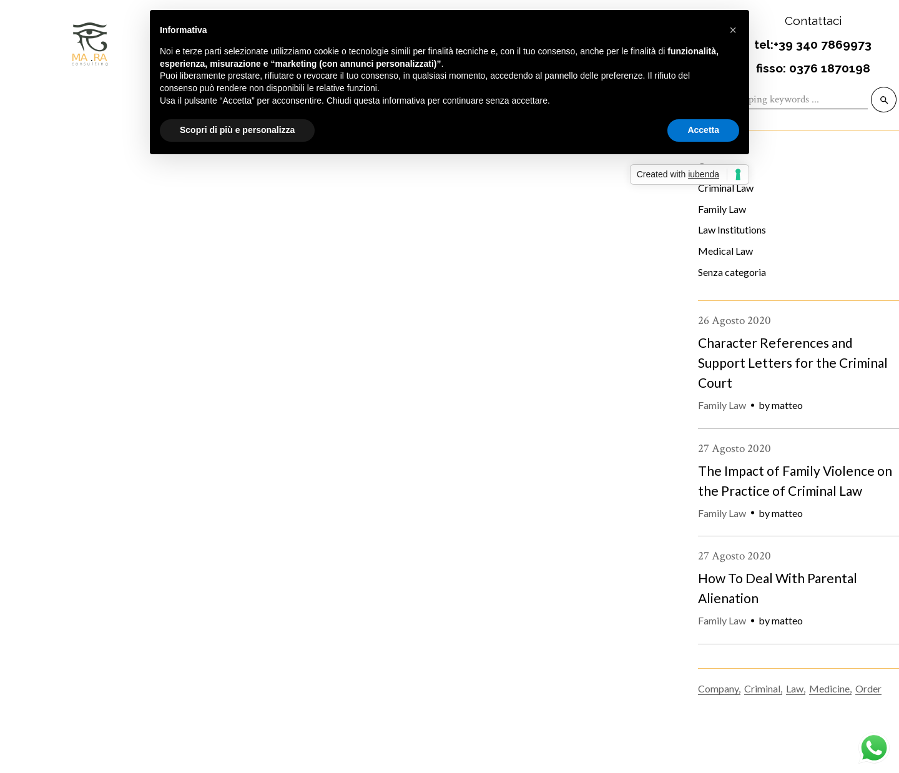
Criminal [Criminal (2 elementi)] (762, 688)
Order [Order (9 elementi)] (868, 688)
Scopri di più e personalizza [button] (237, 130)
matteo (787, 405)
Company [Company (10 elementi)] (718, 688)
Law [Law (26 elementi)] (794, 688)
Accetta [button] (703, 130)
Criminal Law (123, 501)
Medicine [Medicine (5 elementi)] (829, 688)
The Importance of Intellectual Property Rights (223, 527)
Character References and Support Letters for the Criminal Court (793, 362)
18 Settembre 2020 (41, 501)
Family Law (722, 209)
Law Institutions (732, 229)
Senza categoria (732, 272)
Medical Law (725, 251)
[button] (733, 30)
